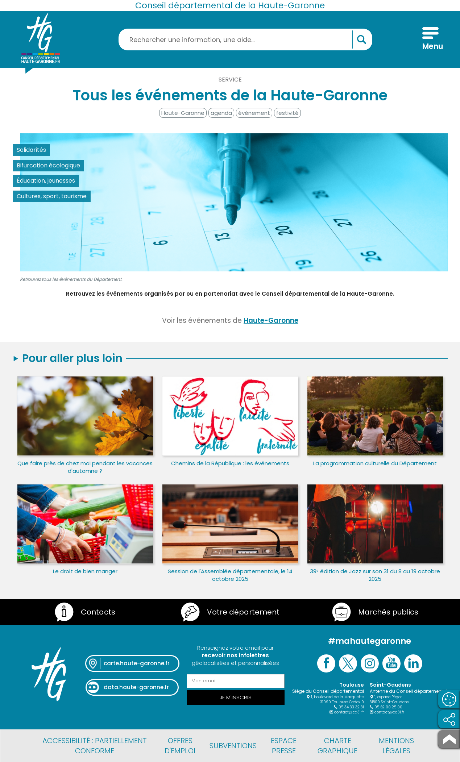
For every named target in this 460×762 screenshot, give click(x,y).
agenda (221, 113)
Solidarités (31, 150)
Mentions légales (396, 746)
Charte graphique (337, 746)
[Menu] (430, 39)
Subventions (233, 746)
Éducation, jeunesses (46, 180)
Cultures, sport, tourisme (52, 196)
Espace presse (284, 746)
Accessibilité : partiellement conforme (94, 746)
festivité (287, 113)
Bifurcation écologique (48, 165)
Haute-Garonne (182, 113)
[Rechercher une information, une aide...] (245, 39)
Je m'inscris (236, 697)
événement (254, 113)
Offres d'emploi (180, 746)
